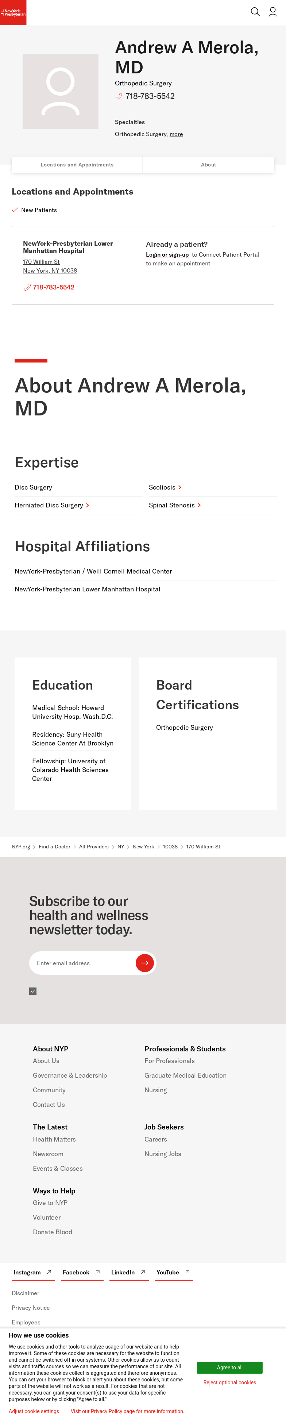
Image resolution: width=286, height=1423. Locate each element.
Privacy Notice (31, 1307)
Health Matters (54, 1139)
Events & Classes (58, 1168)
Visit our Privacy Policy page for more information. (128, 1411)
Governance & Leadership (70, 1075)
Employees (26, 1322)
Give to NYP (50, 1202)
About (208, 164)
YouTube (174, 1272)
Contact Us (49, 1104)
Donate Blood (52, 1232)
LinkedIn (129, 1272)
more (176, 134)
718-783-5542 (150, 96)
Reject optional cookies (230, 1382)
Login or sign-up (167, 254)
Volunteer (47, 1217)
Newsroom (48, 1154)
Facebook (82, 1272)
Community (49, 1090)
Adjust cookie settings (34, 1411)
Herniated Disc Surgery (49, 505)
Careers (155, 1139)
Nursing (155, 1090)
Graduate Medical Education (185, 1075)
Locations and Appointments (77, 164)
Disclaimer (25, 1293)
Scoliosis (162, 487)
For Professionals (169, 1060)
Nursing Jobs (162, 1154)
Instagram (33, 1272)
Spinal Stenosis (172, 505)
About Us (46, 1060)
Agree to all (230, 1367)
